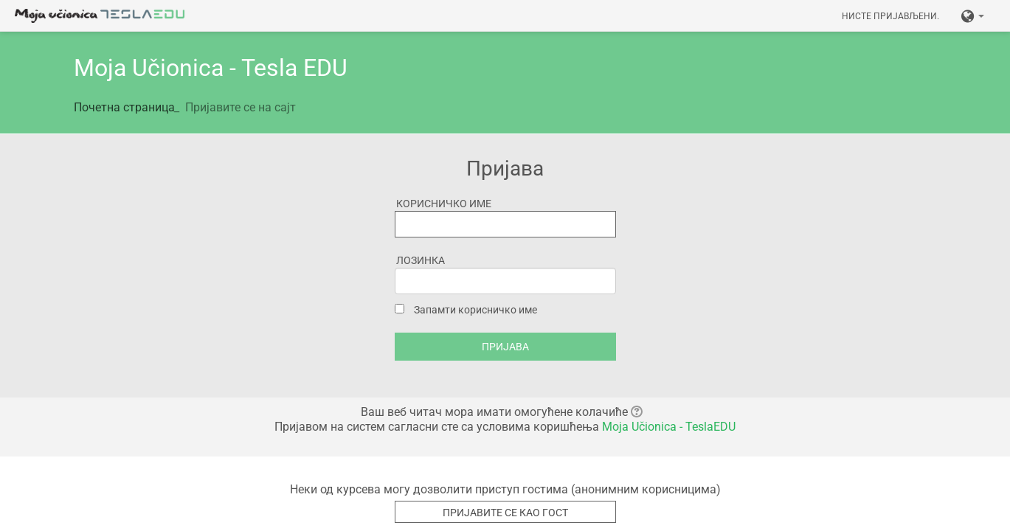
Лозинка (420, 260)
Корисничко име (443, 203)
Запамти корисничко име (475, 310)
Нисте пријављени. (890, 16)
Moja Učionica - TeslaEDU (669, 427)
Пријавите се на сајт (240, 107)
